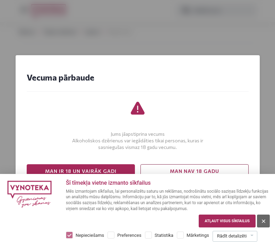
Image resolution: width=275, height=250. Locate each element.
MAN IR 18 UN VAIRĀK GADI (81, 171)
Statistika (164, 235)
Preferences (129, 235)
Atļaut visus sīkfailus (227, 221)
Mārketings (198, 235)
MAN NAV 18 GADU (194, 171)
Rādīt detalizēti (232, 236)
